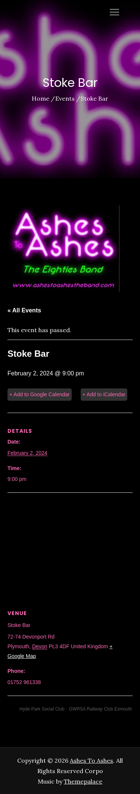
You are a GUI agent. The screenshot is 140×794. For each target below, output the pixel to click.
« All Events (24, 310)
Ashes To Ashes (91, 760)
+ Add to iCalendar (104, 394)
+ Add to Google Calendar (39, 394)
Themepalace (83, 781)
